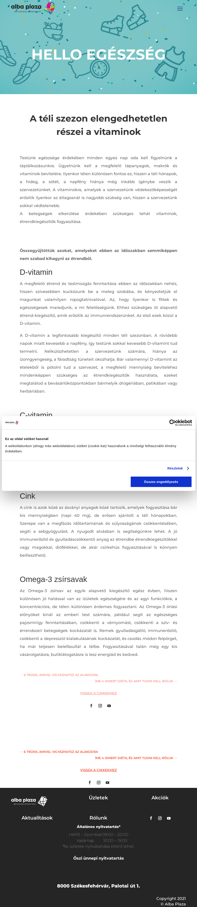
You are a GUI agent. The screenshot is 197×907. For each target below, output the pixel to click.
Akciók (160, 798)
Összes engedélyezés (161, 482)
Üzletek (98, 798)
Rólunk (98, 818)
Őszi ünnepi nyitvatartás (98, 858)
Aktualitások (37, 818)
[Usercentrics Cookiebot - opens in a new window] (172, 422)
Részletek (175, 468)
